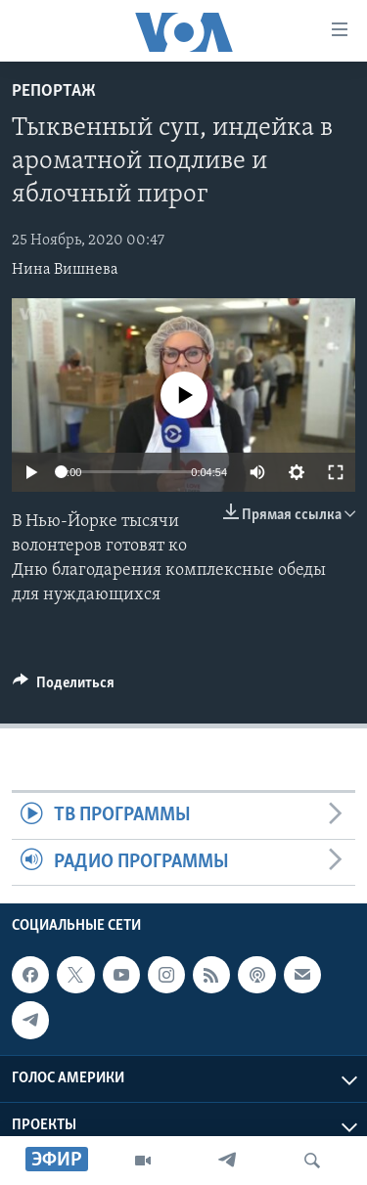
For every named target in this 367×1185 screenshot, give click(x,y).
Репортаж (54, 91)
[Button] (64, 687)
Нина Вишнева (65, 270)
